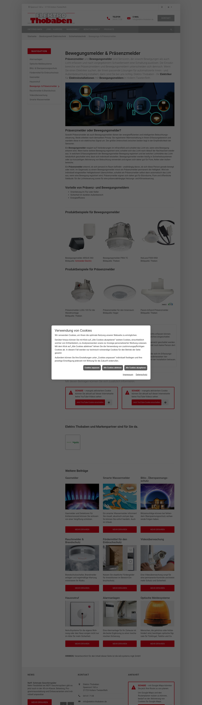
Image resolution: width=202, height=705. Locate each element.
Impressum (128, 372)
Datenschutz (141, 372)
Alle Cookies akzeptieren (136, 365)
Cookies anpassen (92, 365)
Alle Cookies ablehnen (113, 365)
